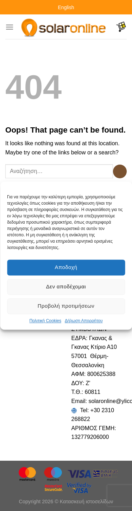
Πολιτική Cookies (45, 320)
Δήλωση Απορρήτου (84, 320)
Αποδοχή (66, 267)
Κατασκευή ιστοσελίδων (86, 501)
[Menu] (9, 27)
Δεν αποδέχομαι (66, 286)
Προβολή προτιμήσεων (66, 306)
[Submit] (120, 171)
